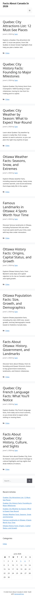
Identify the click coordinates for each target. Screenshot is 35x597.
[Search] (29, 481)
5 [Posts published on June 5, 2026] (20, 561)
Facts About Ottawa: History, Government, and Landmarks (16, 347)
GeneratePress (19, 594)
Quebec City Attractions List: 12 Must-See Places (17, 26)
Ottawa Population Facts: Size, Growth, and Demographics (17, 301)
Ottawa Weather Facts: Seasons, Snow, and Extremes (15, 162)
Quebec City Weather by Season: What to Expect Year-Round (17, 116)
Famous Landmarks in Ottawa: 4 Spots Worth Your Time (16, 209)
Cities (7, 53)
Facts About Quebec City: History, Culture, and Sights (15, 440)
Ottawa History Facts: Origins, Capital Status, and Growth (17, 255)
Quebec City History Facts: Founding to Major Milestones (17, 70)
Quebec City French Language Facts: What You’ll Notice (16, 394)
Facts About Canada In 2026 (16, 5)
